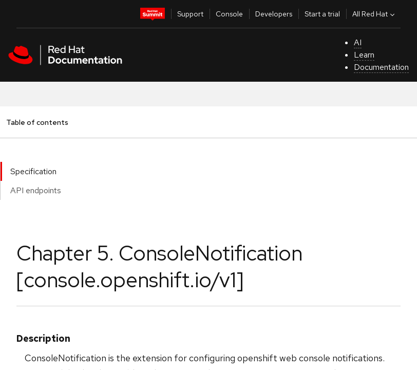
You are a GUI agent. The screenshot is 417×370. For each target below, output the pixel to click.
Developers (273, 13)
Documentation (381, 67)
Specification (33, 171)
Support (190, 13)
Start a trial (322, 13)
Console (229, 13)
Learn (364, 54)
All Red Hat (374, 13)
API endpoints (35, 190)
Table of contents (37, 122)
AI (358, 42)
